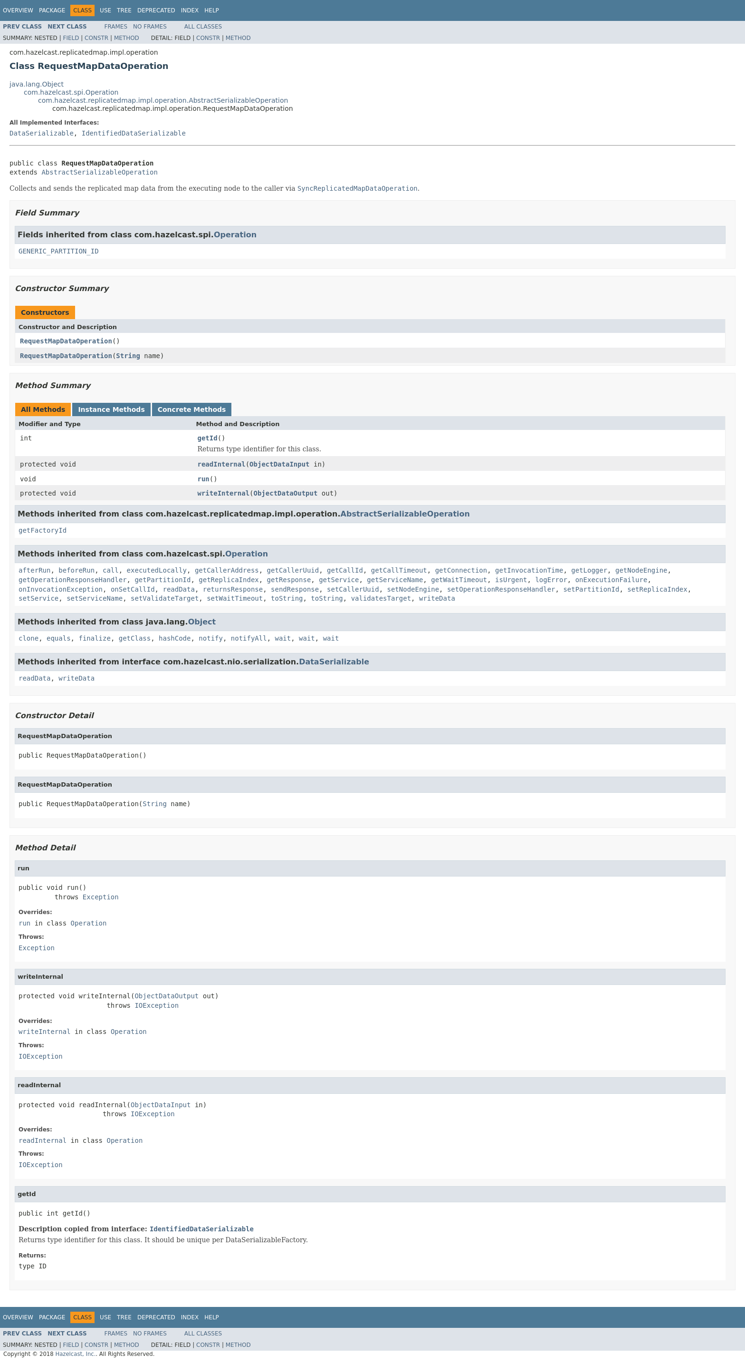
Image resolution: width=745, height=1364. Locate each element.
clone (28, 638)
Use (105, 10)
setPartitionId (591, 589)
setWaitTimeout (235, 598)
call (111, 570)
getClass (135, 638)
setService (38, 598)
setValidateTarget (165, 598)
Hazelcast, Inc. (75, 1354)
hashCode (175, 638)
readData (178, 589)
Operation (235, 234)
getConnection (461, 570)
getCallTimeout (399, 570)
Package (52, 10)
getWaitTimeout (459, 580)
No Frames (150, 26)
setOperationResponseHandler (501, 589)
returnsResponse (233, 589)
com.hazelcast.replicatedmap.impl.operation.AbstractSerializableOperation (163, 100)
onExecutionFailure (611, 580)
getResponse (289, 580)
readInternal (222, 464)
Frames (116, 26)
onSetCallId (133, 589)
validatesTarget (381, 598)
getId (208, 438)
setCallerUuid (353, 589)
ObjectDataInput (279, 464)
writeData (437, 598)
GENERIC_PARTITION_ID (59, 251)
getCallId (345, 570)
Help (211, 10)
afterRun (34, 570)
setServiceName (95, 598)
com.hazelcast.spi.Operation (71, 92)
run (204, 479)
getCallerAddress (227, 570)
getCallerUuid (293, 570)
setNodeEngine (413, 589)
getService (339, 580)
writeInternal (224, 493)
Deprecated (156, 10)
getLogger (589, 570)
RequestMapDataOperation (66, 341)
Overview (18, 10)
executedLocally (157, 570)
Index (190, 10)
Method (126, 38)
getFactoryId (43, 530)
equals (59, 638)
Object (202, 621)
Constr (96, 38)
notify (211, 638)
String (128, 356)
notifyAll (249, 638)
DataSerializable (42, 133)
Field (71, 38)
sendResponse (295, 589)
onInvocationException (61, 589)
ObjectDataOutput (286, 493)
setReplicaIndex (657, 589)
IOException (156, 1005)
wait (283, 638)
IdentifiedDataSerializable (134, 133)
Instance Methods (111, 409)
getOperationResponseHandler (73, 580)
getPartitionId (162, 580)
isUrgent (511, 580)
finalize (94, 638)
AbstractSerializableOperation (99, 172)
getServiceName (395, 580)
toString (287, 598)
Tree (124, 10)
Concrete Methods (192, 409)
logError (551, 580)
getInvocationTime (529, 570)
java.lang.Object (37, 84)
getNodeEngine (641, 570)
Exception (101, 897)
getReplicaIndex (228, 580)
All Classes (203, 26)
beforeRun (76, 570)
